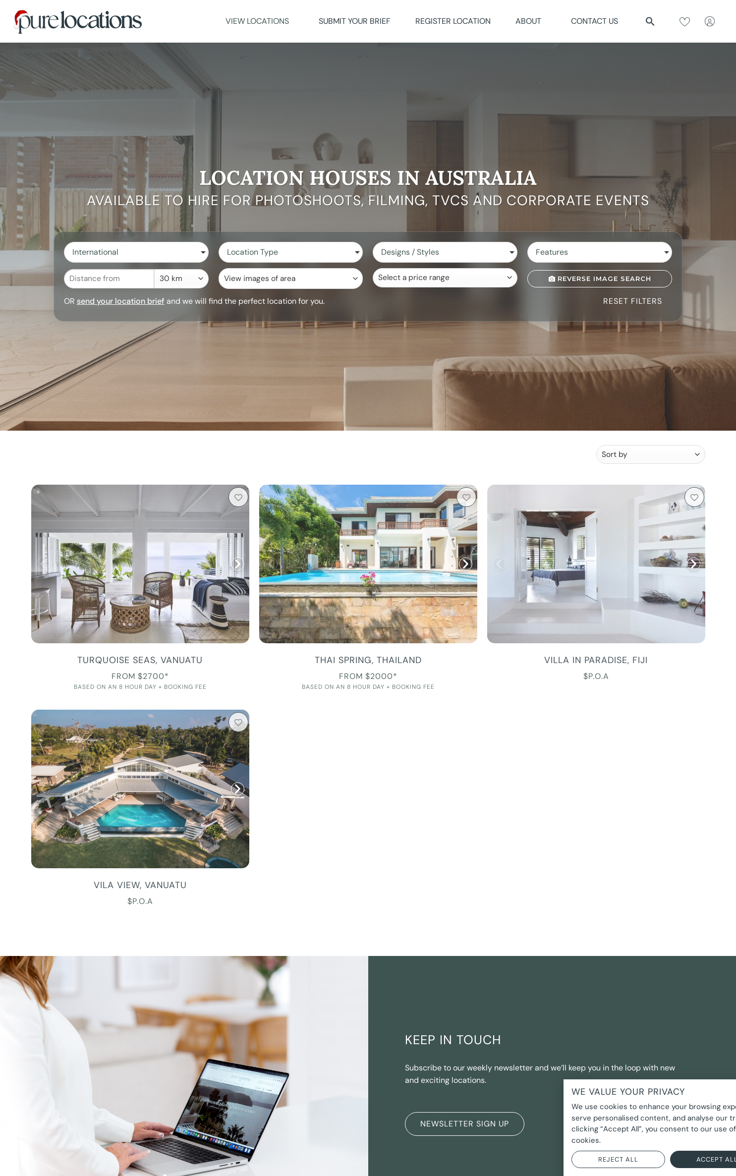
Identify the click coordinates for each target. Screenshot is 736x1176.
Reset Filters (632, 301)
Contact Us (594, 21)
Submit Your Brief (355, 21)
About (530, 21)
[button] (650, 21)
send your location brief (121, 301)
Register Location (453, 21)
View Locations (260, 21)
